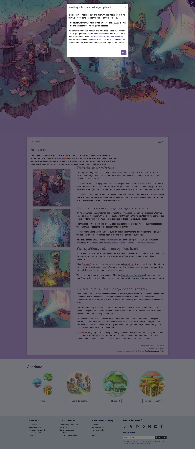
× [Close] (125, 7)
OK (123, 52)
